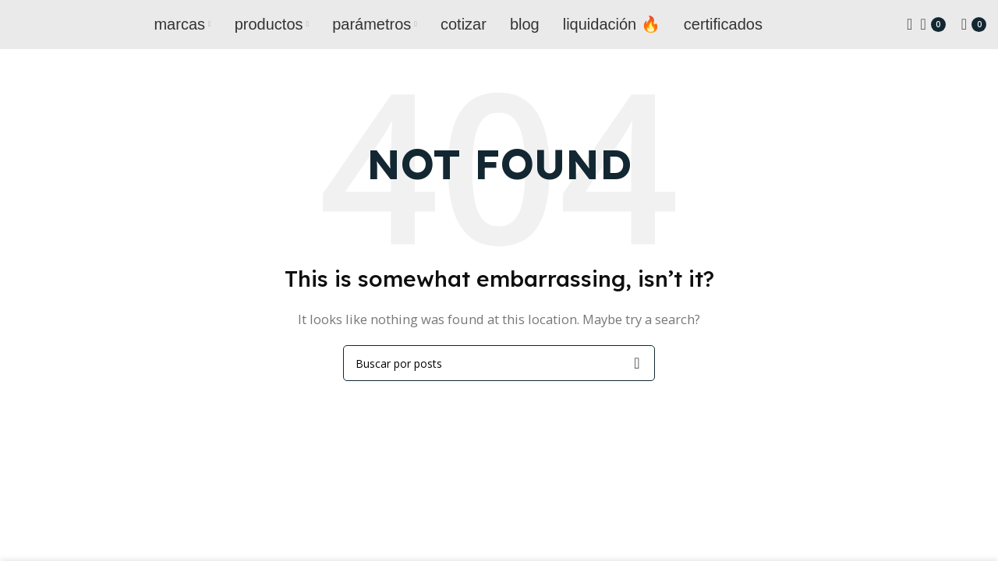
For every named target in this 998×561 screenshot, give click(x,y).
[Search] (904, 27)
